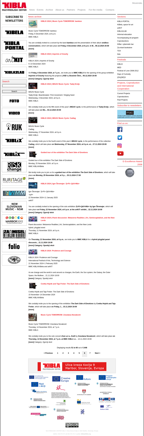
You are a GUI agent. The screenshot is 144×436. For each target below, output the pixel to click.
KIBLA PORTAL (123, 21)
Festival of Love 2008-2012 (128, 71)
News (32, 9)
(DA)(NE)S (121, 77)
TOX (119, 51)
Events (40, 9)
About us (59, 9)
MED (119, 67)
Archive (49, 9)
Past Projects (122, 100)
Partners (71, 9)
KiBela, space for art (125, 25)
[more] (31, 49)
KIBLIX (120, 64)
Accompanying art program (127, 38)
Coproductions (123, 41)
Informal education (124, 34)
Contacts (110, 9)
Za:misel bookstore (124, 48)
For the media (95, 9)
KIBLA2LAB (122, 31)
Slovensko (137, 3)
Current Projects (123, 93)
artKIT (119, 28)
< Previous (48, 353)
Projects (82, 9)
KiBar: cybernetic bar (125, 44)
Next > (97, 353)
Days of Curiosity (124, 74)
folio (118, 54)
